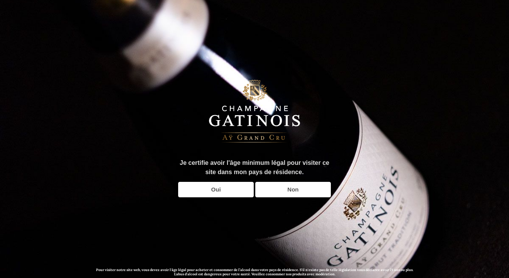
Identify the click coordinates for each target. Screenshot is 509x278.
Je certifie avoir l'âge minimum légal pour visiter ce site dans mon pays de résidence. (254, 167)
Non (292, 189)
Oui (216, 189)
